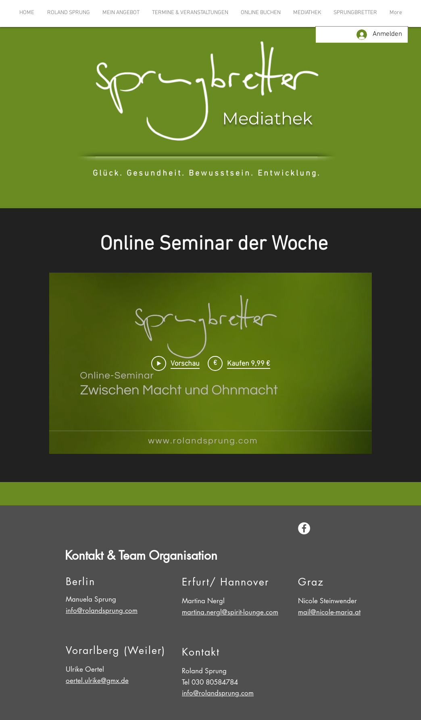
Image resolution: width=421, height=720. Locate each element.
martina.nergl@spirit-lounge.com (230, 612)
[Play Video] (175, 363)
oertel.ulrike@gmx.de (97, 680)
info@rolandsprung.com (102, 610)
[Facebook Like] (341, 530)
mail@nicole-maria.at (329, 612)
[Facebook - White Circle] (304, 528)
